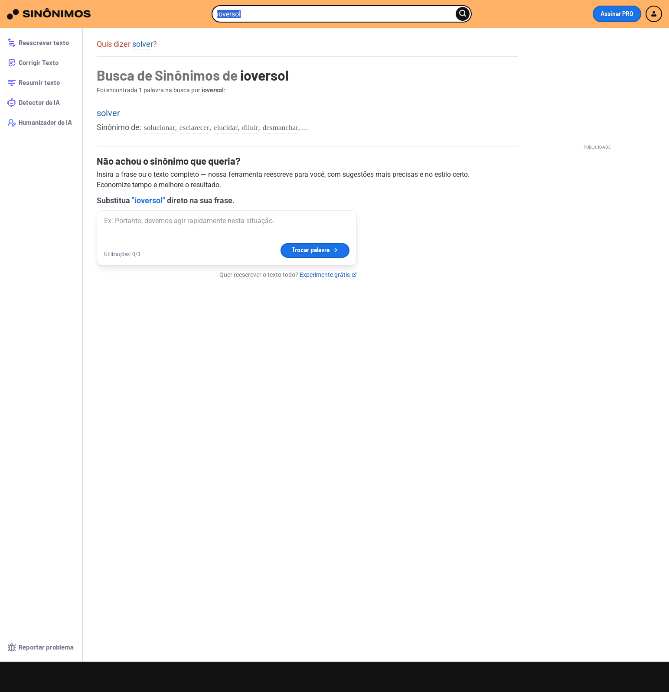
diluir (250, 127)
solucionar (159, 127)
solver (142, 44)
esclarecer (194, 127)
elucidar (226, 127)
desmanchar (280, 127)
